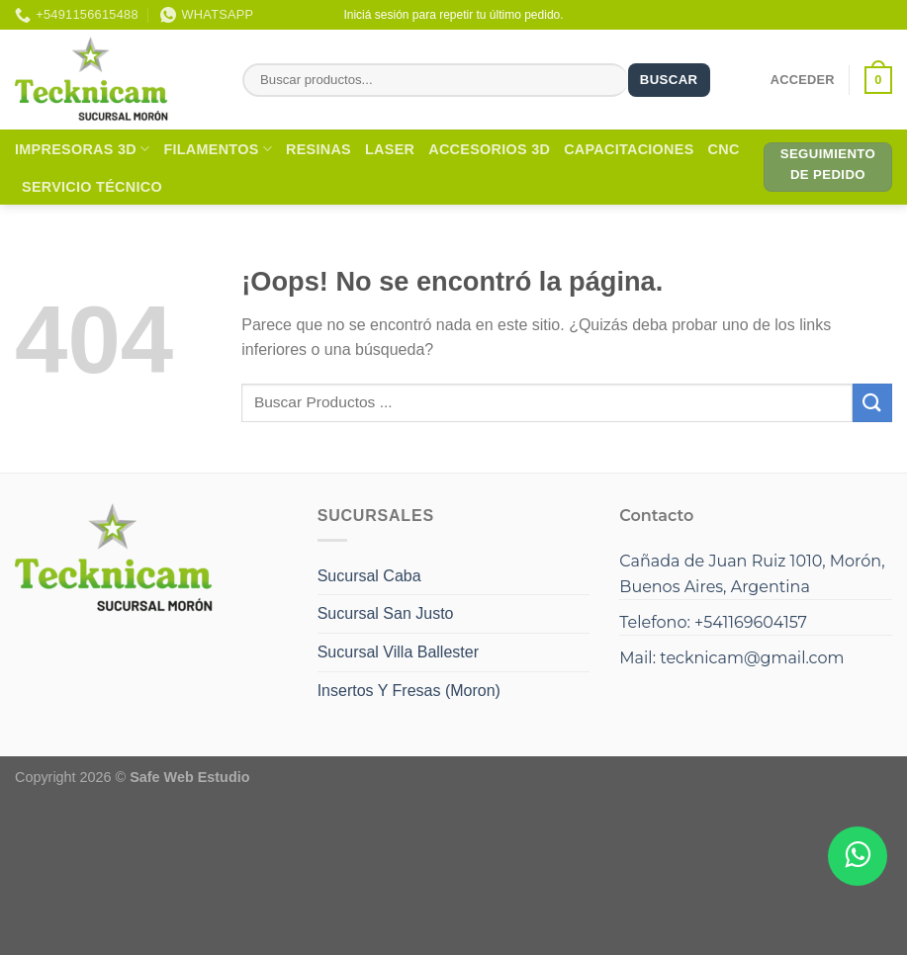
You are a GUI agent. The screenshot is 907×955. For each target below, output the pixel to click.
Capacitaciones (628, 149)
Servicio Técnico (92, 187)
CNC (724, 149)
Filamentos (217, 148)
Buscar (669, 79)
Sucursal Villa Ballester (398, 652)
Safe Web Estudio (189, 777)
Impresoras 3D (82, 148)
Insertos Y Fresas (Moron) (408, 690)
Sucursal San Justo (385, 613)
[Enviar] (872, 403)
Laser (389, 149)
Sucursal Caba (369, 575)
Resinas (318, 149)
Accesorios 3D (489, 149)
